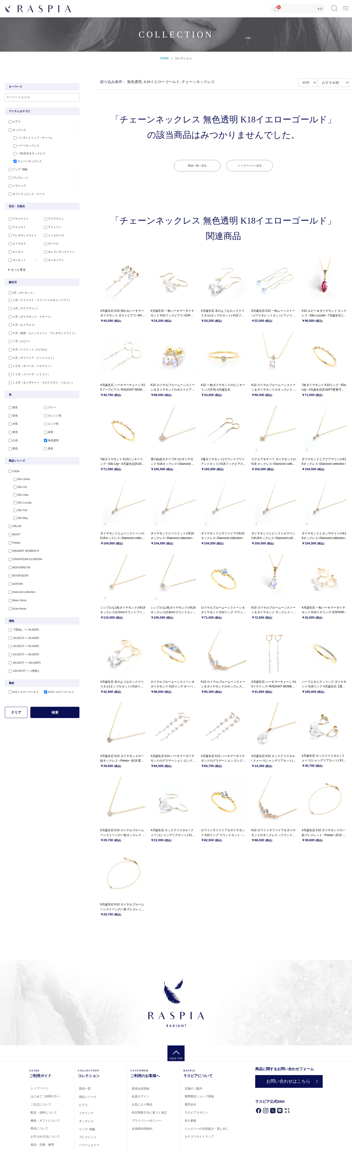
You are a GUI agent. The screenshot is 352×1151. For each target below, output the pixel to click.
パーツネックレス (24, 145)
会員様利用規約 (142, 1128)
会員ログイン (140, 1096)
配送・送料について (44, 1112)
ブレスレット (17, 177)
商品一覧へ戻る (197, 165)
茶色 (12, 412)
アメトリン (51, 226)
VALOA (13, 522)
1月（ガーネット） (20, 291)
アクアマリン (53, 219)
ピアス (13, 121)
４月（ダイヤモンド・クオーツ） (29, 315)
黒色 (12, 404)
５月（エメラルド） (21, 323)
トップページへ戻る (250, 165)
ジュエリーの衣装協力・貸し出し (207, 1128)
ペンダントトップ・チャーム (30, 137)
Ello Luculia (20, 498)
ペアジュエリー (89, 1145)
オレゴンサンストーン (58, 250)
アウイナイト (17, 219)
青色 (12, 428)
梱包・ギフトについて (45, 1120)
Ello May (18, 514)
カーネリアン (53, 258)
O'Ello (12, 466)
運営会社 (190, 1104)
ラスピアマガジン (196, 1112)
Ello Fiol (18, 506)
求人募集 (190, 1120)
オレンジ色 (51, 412)
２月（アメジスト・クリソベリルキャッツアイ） (38, 299)
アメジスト (16, 226)
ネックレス (16, 130)
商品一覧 (85, 1088)
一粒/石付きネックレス (27, 153)
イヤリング (16, 185)
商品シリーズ (88, 1097)
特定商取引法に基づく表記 (149, 1112)
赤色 (12, 420)
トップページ (39, 1088)
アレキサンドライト (21, 235)
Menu (345, 6)
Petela (13, 538)
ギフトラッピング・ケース (25, 193)
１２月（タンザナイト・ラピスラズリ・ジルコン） (40, 379)
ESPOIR (14, 578)
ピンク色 (50, 420)
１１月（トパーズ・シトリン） (28, 371)
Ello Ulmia (19, 474)
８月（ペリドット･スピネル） (27, 347)
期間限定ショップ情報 (199, 1096)
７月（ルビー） (18, 339)
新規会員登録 (140, 1088)
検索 (55, 705)
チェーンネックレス (25, 161)
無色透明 (50, 436)
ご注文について (41, 1104)
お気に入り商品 (142, 1104)
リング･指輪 (16, 169)
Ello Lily (17, 482)
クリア (16, 705)
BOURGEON (17, 570)
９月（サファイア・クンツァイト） (30, 355)
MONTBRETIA (18, 562)
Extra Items (16, 602)
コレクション (183, 58)
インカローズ (53, 235)
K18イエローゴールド (58, 684)
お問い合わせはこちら (288, 1081)
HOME (164, 58)
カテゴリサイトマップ (199, 1136)
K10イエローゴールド (22, 684)
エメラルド (16, 242)
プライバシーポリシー (146, 1120)
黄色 (47, 444)
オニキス (14, 250)
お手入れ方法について (45, 1136)
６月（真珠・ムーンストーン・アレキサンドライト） (41, 331)
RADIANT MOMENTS (22, 546)
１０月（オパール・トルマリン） (29, 363)
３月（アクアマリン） (22, 307)
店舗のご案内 (193, 1088)
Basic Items (16, 594)
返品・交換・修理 (42, 1144)
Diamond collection (20, 586)
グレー (49, 404)
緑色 (47, 428)
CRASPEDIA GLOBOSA (24, 554)
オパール (50, 242)
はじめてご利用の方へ (45, 1096)
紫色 (12, 444)
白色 (12, 436)
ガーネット (16, 258)
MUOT (13, 530)
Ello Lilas (18, 490)
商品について (39, 1128)
